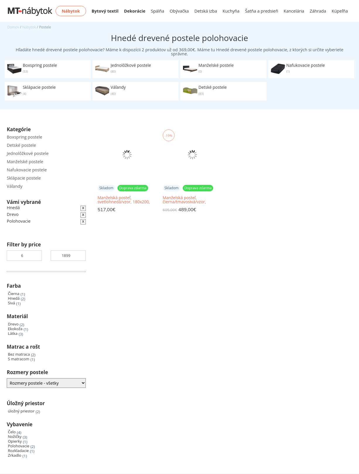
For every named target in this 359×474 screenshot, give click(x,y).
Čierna (13, 294)
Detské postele (21, 145)
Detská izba (205, 11)
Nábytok (29, 27)
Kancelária (294, 11)
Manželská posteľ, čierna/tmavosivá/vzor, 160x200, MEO (184, 200)
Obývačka (179, 11)
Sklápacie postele (24, 178)
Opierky (15, 441)
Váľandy (14, 186)
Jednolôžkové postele (28, 153)
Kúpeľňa (340, 11)
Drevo (13, 324)
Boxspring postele (24, 137)
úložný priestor (21, 411)
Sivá (11, 303)
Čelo (12, 432)
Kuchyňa (231, 11)
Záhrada (318, 11)
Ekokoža (15, 329)
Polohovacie (18, 446)
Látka (13, 333)
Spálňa (157, 11)
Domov (13, 27)
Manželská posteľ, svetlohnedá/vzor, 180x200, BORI (124, 200)
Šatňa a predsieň (261, 11)
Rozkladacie (18, 451)
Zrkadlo (14, 455)
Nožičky (15, 437)
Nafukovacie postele (27, 170)
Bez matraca (19, 354)
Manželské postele (25, 161)
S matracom (18, 359)
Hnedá (14, 298)
